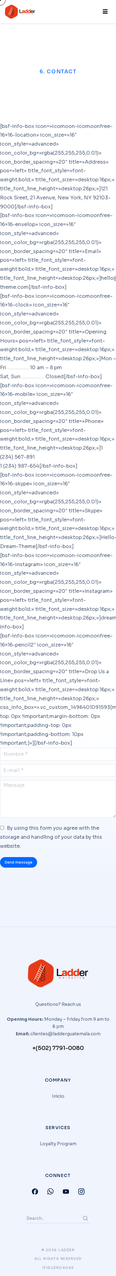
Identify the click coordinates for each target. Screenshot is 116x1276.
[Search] (85, 1218)
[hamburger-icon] (104, 12)
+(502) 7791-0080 (58, 1048)
